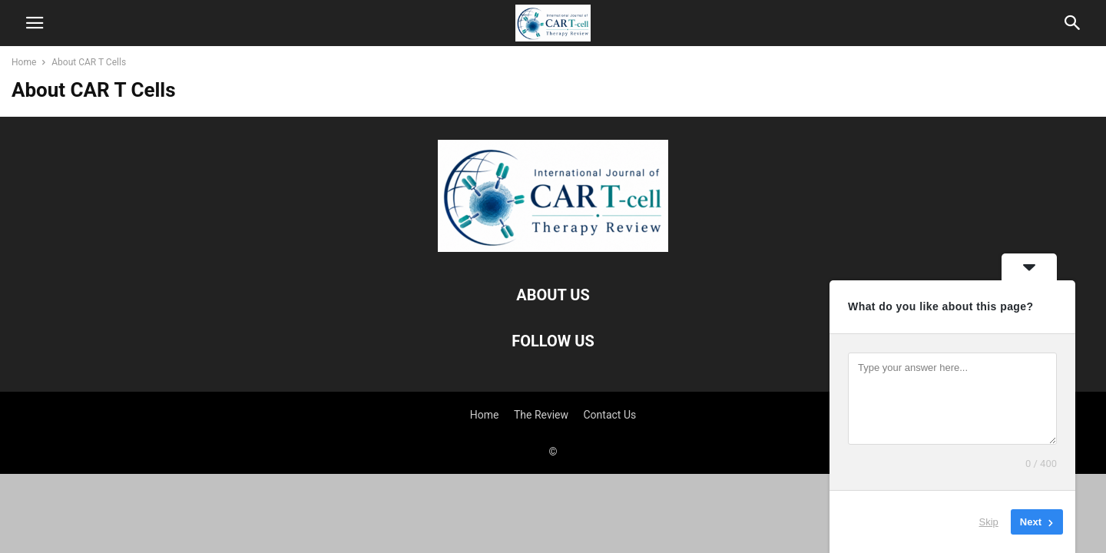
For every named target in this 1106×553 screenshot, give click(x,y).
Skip (988, 522)
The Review (541, 415)
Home (24, 62)
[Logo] (553, 248)
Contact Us (610, 415)
